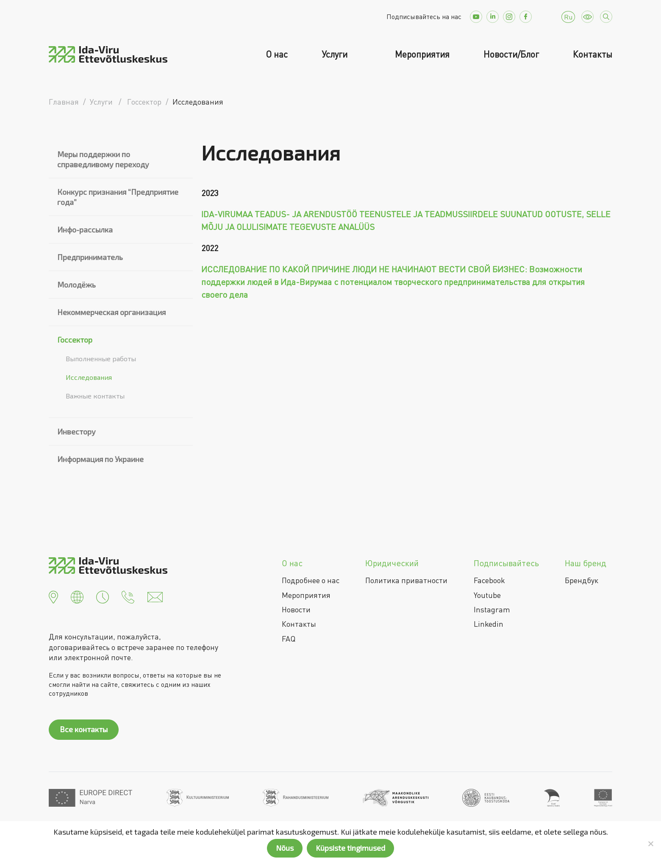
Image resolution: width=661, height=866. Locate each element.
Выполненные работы (101, 358)
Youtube (487, 595)
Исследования (89, 377)
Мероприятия (422, 54)
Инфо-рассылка (85, 229)
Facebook (489, 580)
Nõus (285, 847)
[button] (53, 596)
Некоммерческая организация (111, 312)
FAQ (288, 638)
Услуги (336, 54)
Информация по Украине (100, 459)
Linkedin (488, 623)
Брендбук (581, 580)
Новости (296, 609)
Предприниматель (90, 257)
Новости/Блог (511, 54)
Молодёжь (76, 284)
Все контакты (84, 729)
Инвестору (76, 431)
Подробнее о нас (310, 580)
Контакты (592, 54)
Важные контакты (95, 396)
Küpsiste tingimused (350, 847)
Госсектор (74, 339)
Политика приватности (406, 580)
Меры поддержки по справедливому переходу (103, 159)
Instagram (492, 609)
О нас (277, 54)
